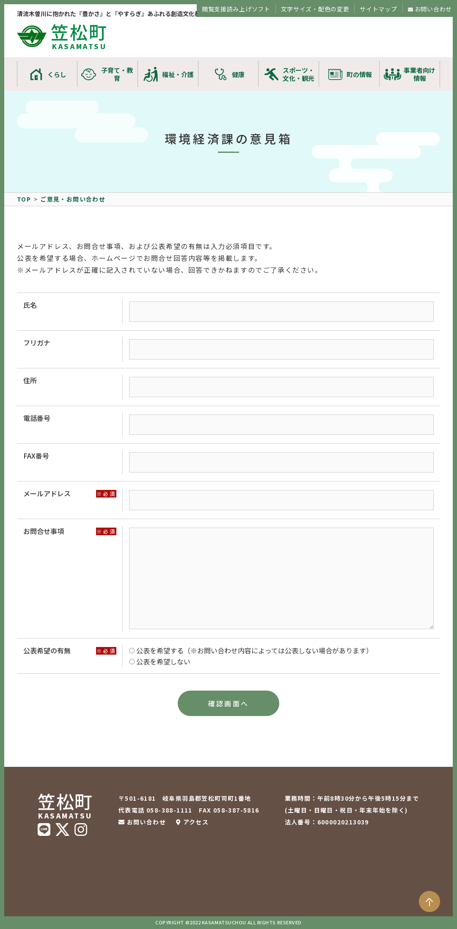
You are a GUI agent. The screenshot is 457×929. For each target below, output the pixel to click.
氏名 (30, 305)
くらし (56, 74)
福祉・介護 (178, 74)
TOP (24, 199)
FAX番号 (36, 456)
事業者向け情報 (419, 74)
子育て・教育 (117, 74)
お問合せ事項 (43, 531)
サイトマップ (378, 9)
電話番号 (36, 418)
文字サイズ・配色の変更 (315, 9)
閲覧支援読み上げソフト (236, 9)
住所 (30, 380)
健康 (238, 74)
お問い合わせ (433, 9)
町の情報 (359, 74)
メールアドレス (47, 493)
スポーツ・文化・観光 (298, 74)
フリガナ (36, 342)
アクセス (196, 822)
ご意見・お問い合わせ (72, 199)
